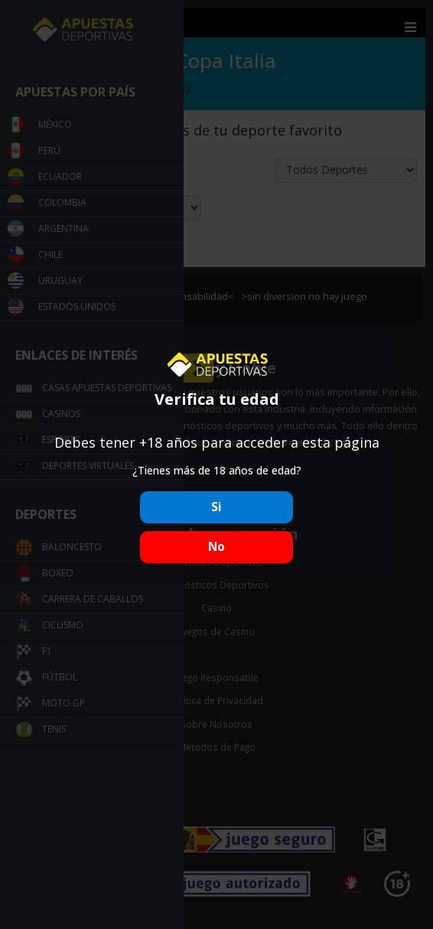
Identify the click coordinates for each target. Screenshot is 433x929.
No (216, 547)
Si (216, 507)
